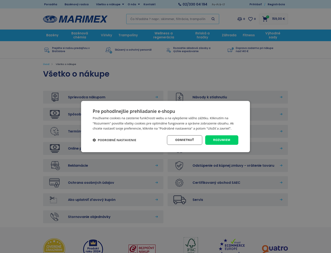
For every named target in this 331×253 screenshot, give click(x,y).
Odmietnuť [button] (184, 140)
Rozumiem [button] (221, 140)
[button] (114, 140)
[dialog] (165, 126)
